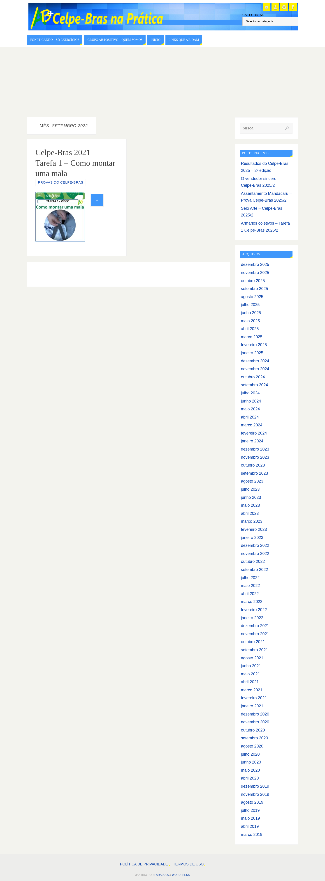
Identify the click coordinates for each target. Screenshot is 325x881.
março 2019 (251, 834)
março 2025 (251, 337)
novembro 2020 (255, 722)
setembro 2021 (254, 650)
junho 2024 (251, 401)
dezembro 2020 (255, 714)
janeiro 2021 (252, 706)
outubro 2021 (253, 641)
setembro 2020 (254, 738)
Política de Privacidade (144, 864)
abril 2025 (250, 329)
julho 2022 (250, 577)
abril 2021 (250, 682)
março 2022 (251, 601)
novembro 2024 (255, 369)
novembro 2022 (255, 553)
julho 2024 (250, 393)
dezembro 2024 (255, 361)
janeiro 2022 (252, 618)
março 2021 (251, 690)
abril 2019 (250, 826)
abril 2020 (250, 778)
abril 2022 (250, 593)
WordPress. (181, 874)
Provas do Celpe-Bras (60, 182)
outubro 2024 (253, 377)
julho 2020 (250, 754)
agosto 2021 (252, 658)
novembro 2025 (255, 272)
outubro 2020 (253, 730)
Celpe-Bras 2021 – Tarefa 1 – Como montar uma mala (75, 163)
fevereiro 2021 (254, 698)
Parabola (161, 874)
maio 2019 (250, 818)
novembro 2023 (255, 457)
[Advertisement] (162, 81)
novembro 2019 (255, 794)
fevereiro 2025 (254, 345)
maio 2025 (250, 321)
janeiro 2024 (252, 441)
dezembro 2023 (255, 449)
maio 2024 (250, 409)
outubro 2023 (253, 465)
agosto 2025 (252, 296)
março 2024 (251, 425)
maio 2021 (250, 674)
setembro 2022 (254, 569)
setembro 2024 (254, 385)
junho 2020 (251, 762)
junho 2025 (251, 313)
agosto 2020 (252, 746)
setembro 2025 (254, 288)
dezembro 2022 (255, 545)
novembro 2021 (255, 634)
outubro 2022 (253, 561)
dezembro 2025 (255, 264)
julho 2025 (250, 304)
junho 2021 (251, 666)
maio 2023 (250, 505)
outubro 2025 (253, 280)
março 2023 (251, 521)
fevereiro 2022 (254, 609)
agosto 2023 (252, 481)
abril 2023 (250, 513)
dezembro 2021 (255, 625)
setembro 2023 (254, 473)
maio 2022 (250, 585)
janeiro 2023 (252, 537)
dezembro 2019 (255, 786)
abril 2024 (250, 417)
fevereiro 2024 (254, 433)
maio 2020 (250, 770)
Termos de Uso (188, 864)
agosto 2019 (252, 802)
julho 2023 (250, 489)
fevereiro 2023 (254, 529)
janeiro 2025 (252, 353)
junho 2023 (251, 497)
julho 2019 (250, 810)
